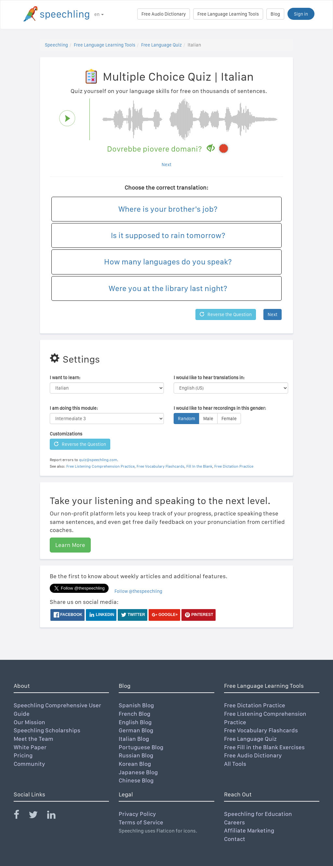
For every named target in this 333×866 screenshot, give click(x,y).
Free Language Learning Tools (228, 14)
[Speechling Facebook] (20, 816)
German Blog (136, 730)
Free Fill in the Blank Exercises (264, 747)
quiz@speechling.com (98, 460)
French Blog (134, 713)
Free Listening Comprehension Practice (100, 466)
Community (29, 763)
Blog (275, 14)
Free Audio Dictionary (163, 14)
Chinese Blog (136, 780)
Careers (234, 822)
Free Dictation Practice (233, 466)
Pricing (23, 755)
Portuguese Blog (141, 747)
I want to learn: (65, 377)
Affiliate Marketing (249, 830)
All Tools (235, 763)
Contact (234, 838)
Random (186, 418)
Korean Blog (135, 763)
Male (208, 418)
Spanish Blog (136, 705)
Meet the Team (33, 738)
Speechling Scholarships (47, 730)
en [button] (99, 14)
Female (229, 418)
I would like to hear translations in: (209, 377)
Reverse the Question (226, 314)
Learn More (70, 544)
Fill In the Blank (199, 466)
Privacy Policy (137, 813)
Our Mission (29, 722)
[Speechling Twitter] (37, 816)
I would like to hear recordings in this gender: (220, 408)
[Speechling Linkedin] (55, 816)
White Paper (30, 747)
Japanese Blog (138, 772)
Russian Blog (136, 755)
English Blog (135, 722)
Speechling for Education (258, 813)
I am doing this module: (74, 408)
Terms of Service (141, 822)
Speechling (56, 44)
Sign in (301, 14)
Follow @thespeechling (138, 591)
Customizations (66, 433)
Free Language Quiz (161, 44)
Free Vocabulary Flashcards (160, 466)
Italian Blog (134, 738)
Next (166, 164)
